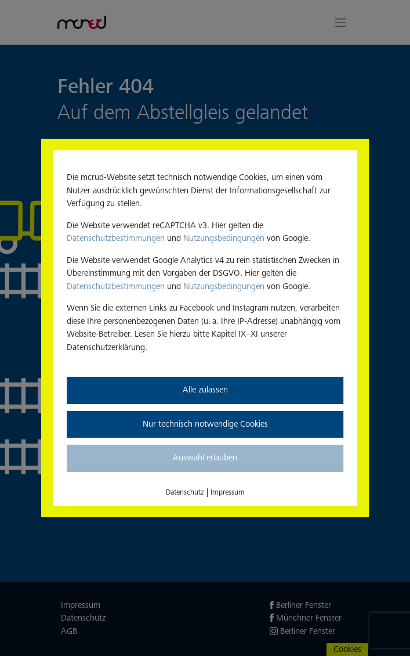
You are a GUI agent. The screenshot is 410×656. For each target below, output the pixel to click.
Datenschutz (185, 492)
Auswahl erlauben (205, 457)
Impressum (228, 492)
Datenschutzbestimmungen (116, 238)
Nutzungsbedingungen (223, 238)
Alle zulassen (205, 389)
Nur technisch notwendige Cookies (205, 424)
